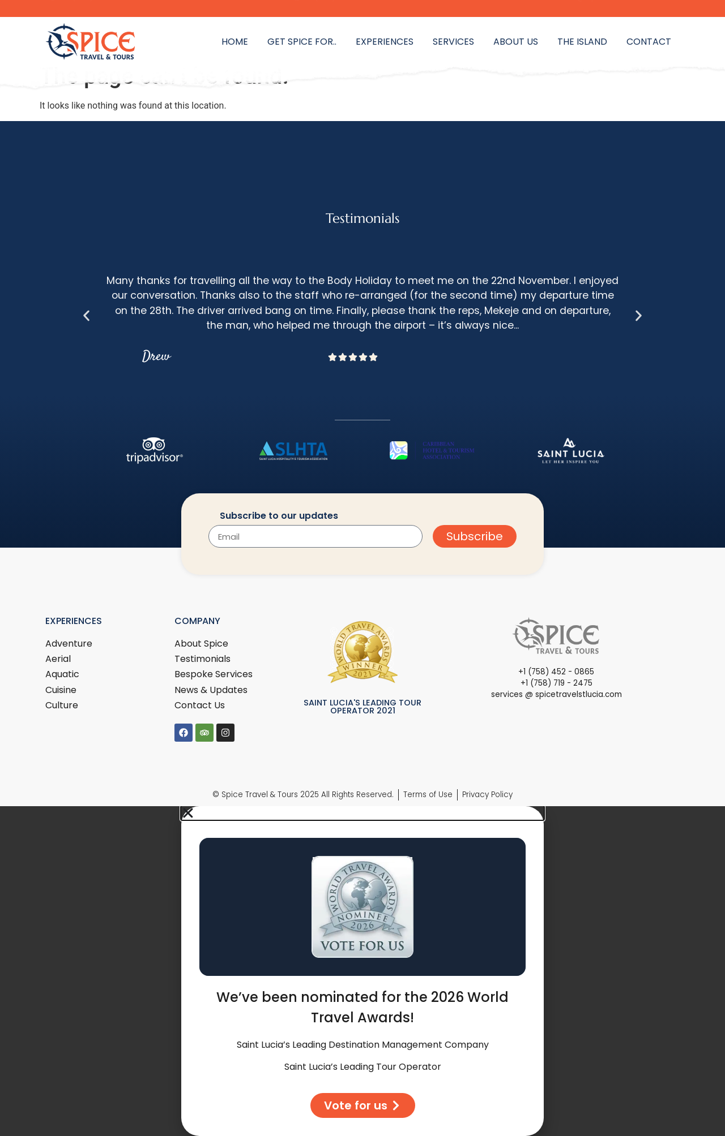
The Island (582, 41)
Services (453, 41)
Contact (648, 41)
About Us (515, 41)
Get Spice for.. (301, 41)
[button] (86, 315)
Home (234, 41)
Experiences (384, 41)
